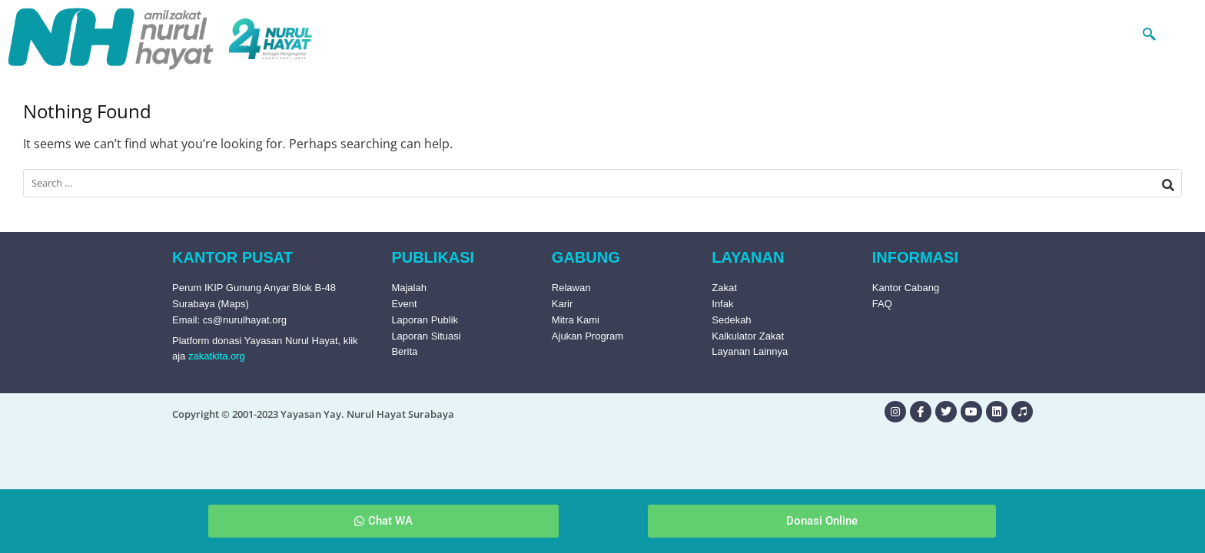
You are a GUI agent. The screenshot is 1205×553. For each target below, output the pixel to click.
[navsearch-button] (1119, 33)
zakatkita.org (216, 356)
